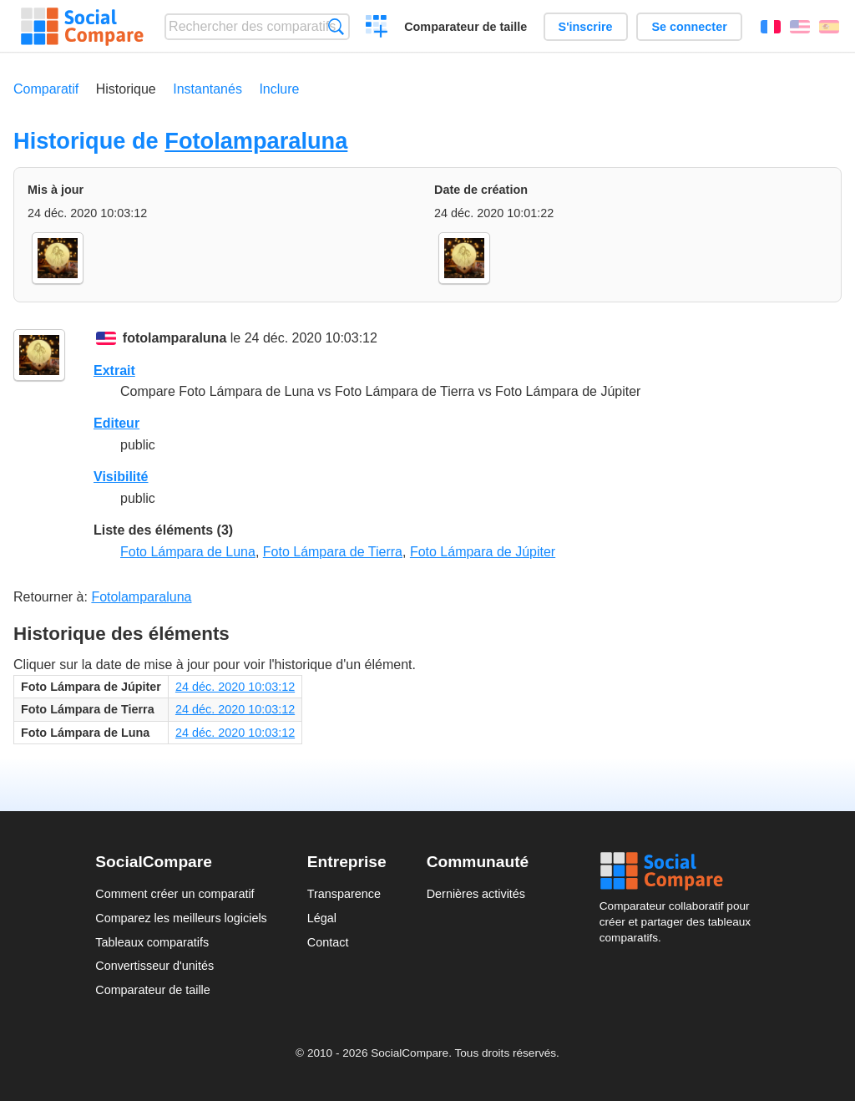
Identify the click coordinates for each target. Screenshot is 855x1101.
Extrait (114, 370)
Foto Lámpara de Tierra (332, 552)
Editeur (116, 423)
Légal (321, 918)
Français (771, 26)
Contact (328, 942)
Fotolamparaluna (255, 141)
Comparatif (45, 89)
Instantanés (207, 89)
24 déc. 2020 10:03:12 (235, 686)
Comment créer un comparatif (174, 894)
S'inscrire (586, 26)
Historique (126, 89)
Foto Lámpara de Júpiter (482, 552)
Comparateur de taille (465, 26)
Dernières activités (476, 894)
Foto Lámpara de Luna (187, 552)
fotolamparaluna (174, 338)
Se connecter (688, 26)
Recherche (336, 26)
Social (680, 871)
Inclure (279, 89)
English (800, 26)
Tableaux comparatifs (152, 942)
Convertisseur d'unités (154, 965)
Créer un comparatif (377, 28)
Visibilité (121, 476)
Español (829, 26)
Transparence (344, 894)
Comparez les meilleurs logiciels (181, 918)
